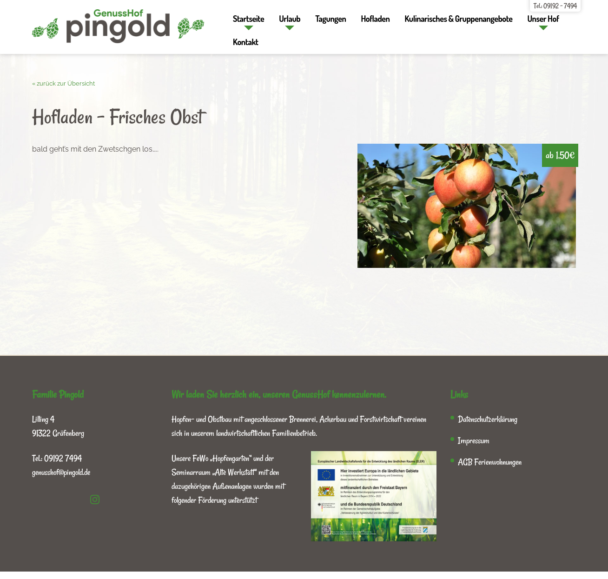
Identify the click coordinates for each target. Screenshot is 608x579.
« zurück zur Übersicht (63, 83)
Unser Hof (543, 18)
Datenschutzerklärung (487, 419)
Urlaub (289, 18)
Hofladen (375, 18)
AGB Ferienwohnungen (490, 461)
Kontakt (245, 42)
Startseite (248, 18)
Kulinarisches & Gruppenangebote (458, 18)
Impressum (473, 440)
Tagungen (330, 18)
